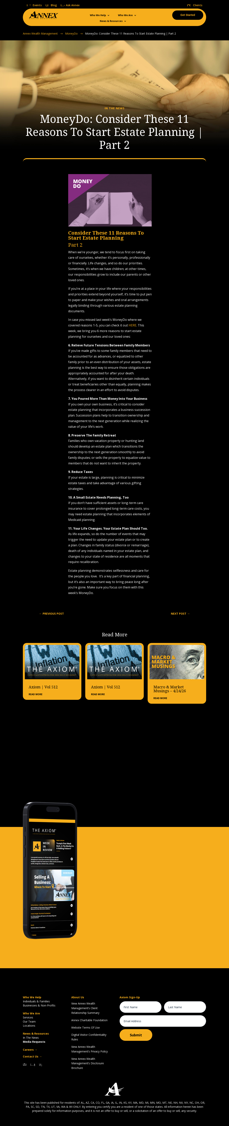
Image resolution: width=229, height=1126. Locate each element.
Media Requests (34, 1041)
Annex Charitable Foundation (89, 1019)
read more (35, 693)
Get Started (187, 14)
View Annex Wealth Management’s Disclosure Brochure (87, 1062)
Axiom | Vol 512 (43, 686)
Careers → (30, 1049)
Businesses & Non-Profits (39, 1005)
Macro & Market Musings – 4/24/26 (169, 688)
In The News (31, 1037)
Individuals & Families (36, 1001)
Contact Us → (32, 1056)
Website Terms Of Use (85, 1027)
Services (28, 1017)
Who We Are (125, 15)
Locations (29, 1025)
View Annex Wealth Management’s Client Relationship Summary (85, 1007)
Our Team (29, 1021)
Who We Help (98, 15)
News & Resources (111, 21)
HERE (132, 325)
